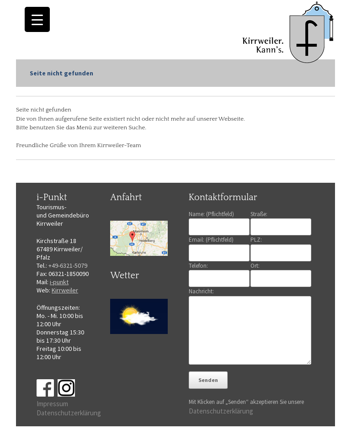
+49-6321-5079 (67, 265)
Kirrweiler (65, 290)
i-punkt (59, 282)
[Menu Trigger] (37, 19)
